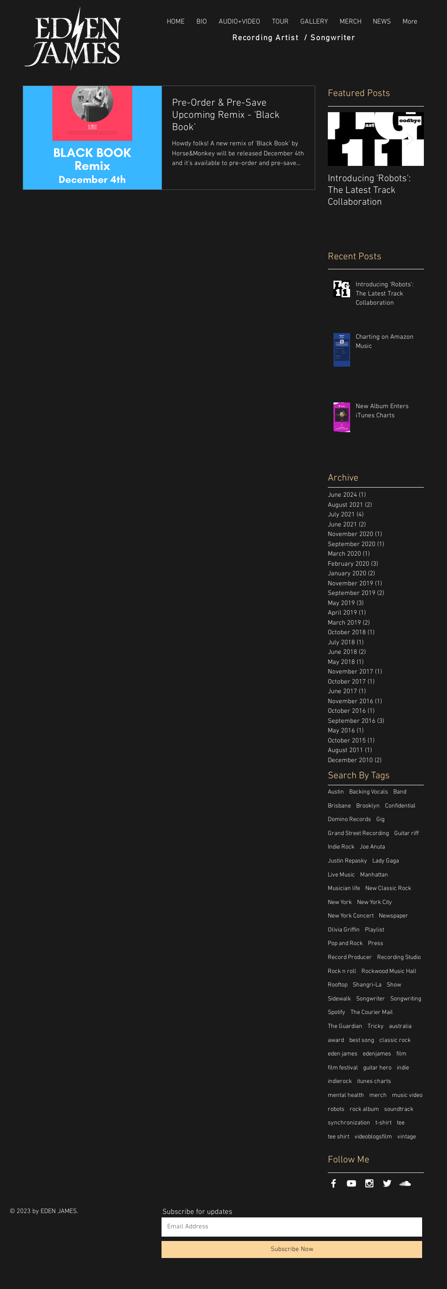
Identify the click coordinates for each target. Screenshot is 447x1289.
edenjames (377, 1054)
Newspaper (393, 916)
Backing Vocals (368, 792)
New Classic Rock (388, 888)
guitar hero (377, 1068)
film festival (343, 1068)
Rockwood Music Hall (388, 971)
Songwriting (405, 999)
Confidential (400, 806)
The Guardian (345, 1026)
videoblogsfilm (373, 1137)
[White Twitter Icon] (387, 1183)
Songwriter (370, 999)
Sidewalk (339, 999)
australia (400, 1026)
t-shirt (383, 1123)
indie (403, 1068)
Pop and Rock (345, 943)
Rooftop (337, 985)
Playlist (374, 930)
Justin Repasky (347, 861)
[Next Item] (410, 139)
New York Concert (351, 916)
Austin (336, 792)
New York (340, 902)
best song (361, 1040)
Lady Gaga (385, 861)
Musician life (344, 888)
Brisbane (339, 806)
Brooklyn (368, 806)
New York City (374, 902)
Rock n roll (342, 971)
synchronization (349, 1123)
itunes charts (374, 1081)
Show (394, 985)
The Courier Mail (372, 1012)
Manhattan (374, 875)
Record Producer (350, 957)
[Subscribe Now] (292, 1249)
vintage (406, 1137)
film (401, 1054)
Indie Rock (341, 847)
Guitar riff (406, 833)
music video (407, 1095)
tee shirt (338, 1137)
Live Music (341, 875)
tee (401, 1123)
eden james (343, 1054)
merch (378, 1095)
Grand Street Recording (358, 833)
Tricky (376, 1026)
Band (399, 792)
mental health (346, 1095)
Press (375, 943)
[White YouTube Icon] (351, 1183)
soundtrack (398, 1109)
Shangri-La (367, 985)
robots (336, 1109)
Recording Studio (399, 957)
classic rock (395, 1040)
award (336, 1040)
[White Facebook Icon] (333, 1183)
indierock (340, 1081)
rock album (364, 1109)
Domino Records (349, 819)
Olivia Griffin (344, 930)
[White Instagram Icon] (369, 1183)
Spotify (336, 1012)
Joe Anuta (372, 847)
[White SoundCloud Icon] (405, 1183)
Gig (380, 819)
